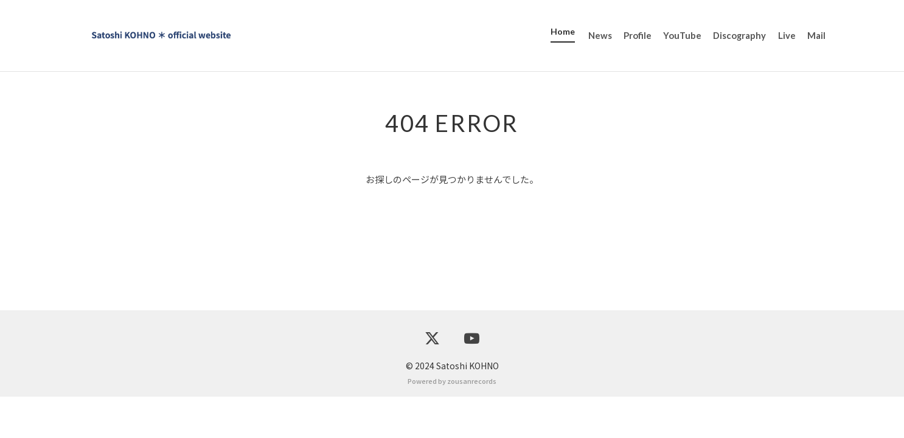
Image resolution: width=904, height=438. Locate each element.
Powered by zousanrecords (452, 422)
